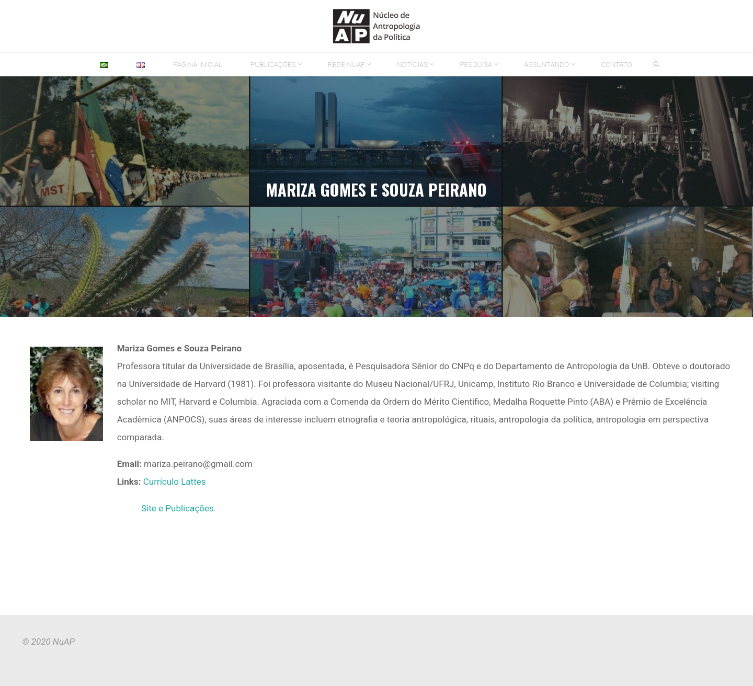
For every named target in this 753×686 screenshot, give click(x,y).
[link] (657, 65)
